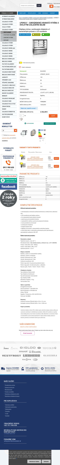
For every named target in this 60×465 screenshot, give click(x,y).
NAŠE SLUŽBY (23, 13)
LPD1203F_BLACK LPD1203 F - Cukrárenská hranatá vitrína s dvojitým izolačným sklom (35, 158)
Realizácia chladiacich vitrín (12, 394)
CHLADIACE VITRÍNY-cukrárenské (30, 18)
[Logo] (12, 5)
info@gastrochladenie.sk (12, 441)
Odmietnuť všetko (34, 461)
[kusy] (22, 115)
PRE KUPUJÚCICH (32, 13)
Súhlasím (46, 461)
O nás (6, 413)
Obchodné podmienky (11, 407)
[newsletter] (15, 130)
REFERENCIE (45, 13)
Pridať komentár (27, 333)
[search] (39, 5)
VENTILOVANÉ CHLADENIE (46, 18)
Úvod (20, 18)
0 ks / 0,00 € (57, 6)
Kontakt (7, 415)
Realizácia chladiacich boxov (12, 396)
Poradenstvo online (10, 385)
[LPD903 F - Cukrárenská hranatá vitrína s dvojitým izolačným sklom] (39, 37)
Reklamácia (8, 409)
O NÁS (39, 13)
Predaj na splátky (9, 391)
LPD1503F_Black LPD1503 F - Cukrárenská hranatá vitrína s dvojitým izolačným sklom (35, 166)
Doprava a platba (9, 404)
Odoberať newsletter (7, 125)
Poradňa (7, 411)
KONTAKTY (52, 13)
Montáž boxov (8, 389)
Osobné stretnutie (9, 387)
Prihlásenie (50, 3)
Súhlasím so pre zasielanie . (9, 138)
